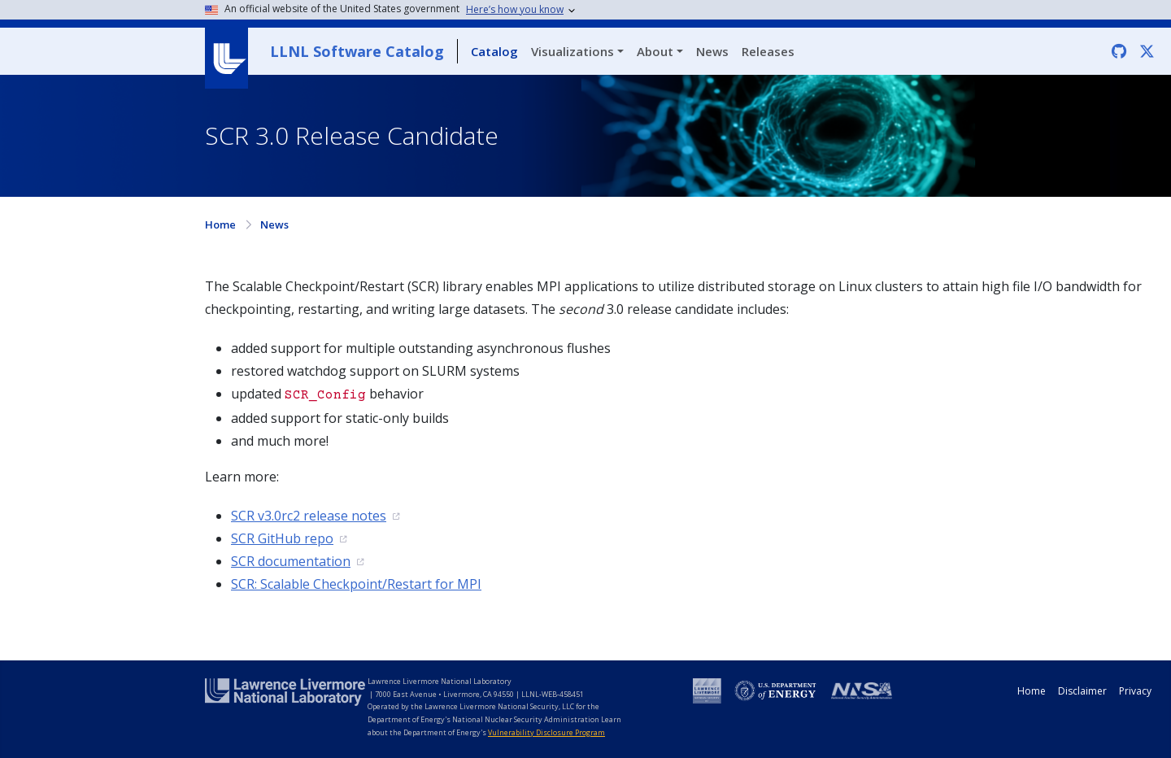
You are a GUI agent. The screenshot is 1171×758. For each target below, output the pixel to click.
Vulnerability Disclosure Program (546, 732)
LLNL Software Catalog (357, 51)
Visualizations (572, 51)
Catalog (494, 51)
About (655, 51)
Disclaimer (1082, 691)
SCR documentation (290, 561)
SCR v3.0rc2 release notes (308, 516)
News (712, 51)
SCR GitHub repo (282, 538)
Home (220, 224)
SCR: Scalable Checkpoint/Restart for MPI (356, 584)
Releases (768, 51)
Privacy (1135, 691)
